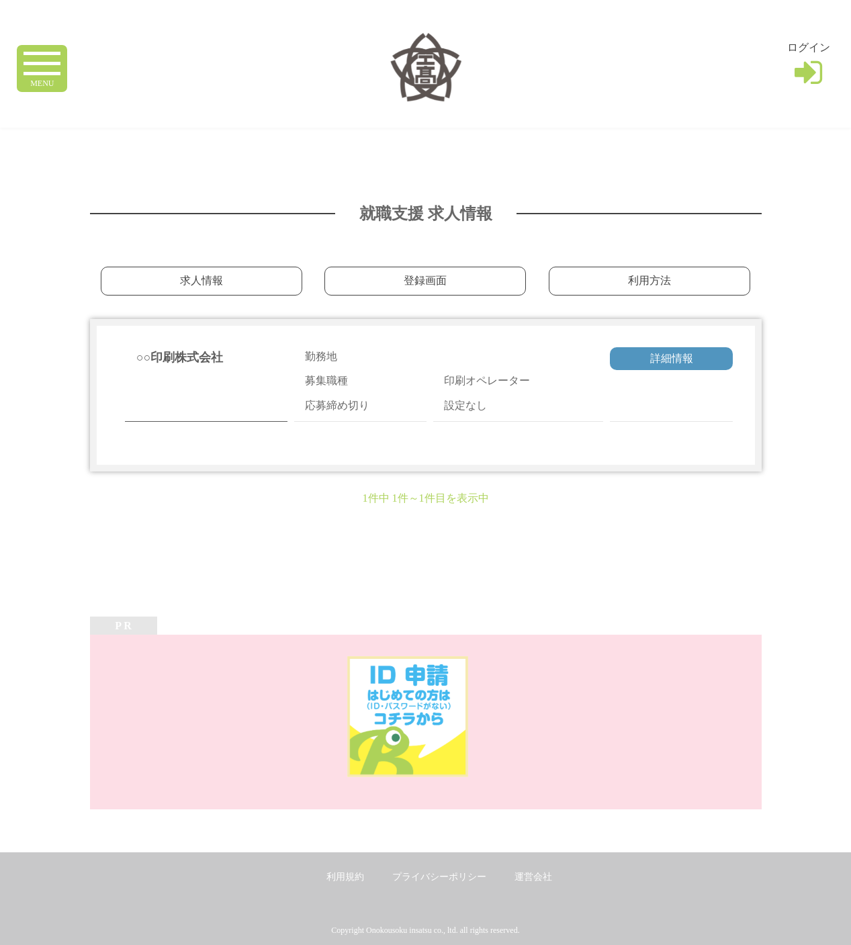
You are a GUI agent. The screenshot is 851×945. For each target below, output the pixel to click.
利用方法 (649, 280)
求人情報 (201, 280)
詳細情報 (671, 358)
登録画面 (425, 280)
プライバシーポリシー (439, 877)
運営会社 (533, 877)
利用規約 (345, 877)
